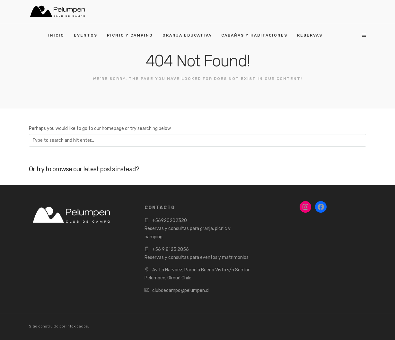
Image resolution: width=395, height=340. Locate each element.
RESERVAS (309, 35)
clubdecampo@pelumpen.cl (180, 290)
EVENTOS (85, 35)
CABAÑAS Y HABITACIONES (254, 35)
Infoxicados (77, 326)
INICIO (56, 35)
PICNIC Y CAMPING (130, 35)
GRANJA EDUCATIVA (187, 35)
